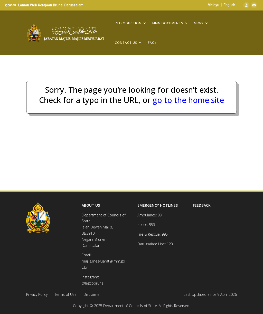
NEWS (198, 23)
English (229, 5)
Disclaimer (92, 294)
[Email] (254, 5)
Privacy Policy (37, 294)
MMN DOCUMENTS (167, 23)
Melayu (213, 5)
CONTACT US (126, 42)
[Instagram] (246, 5)
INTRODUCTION (128, 23)
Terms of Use (65, 294)
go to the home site (187, 100)
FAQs (152, 42)
